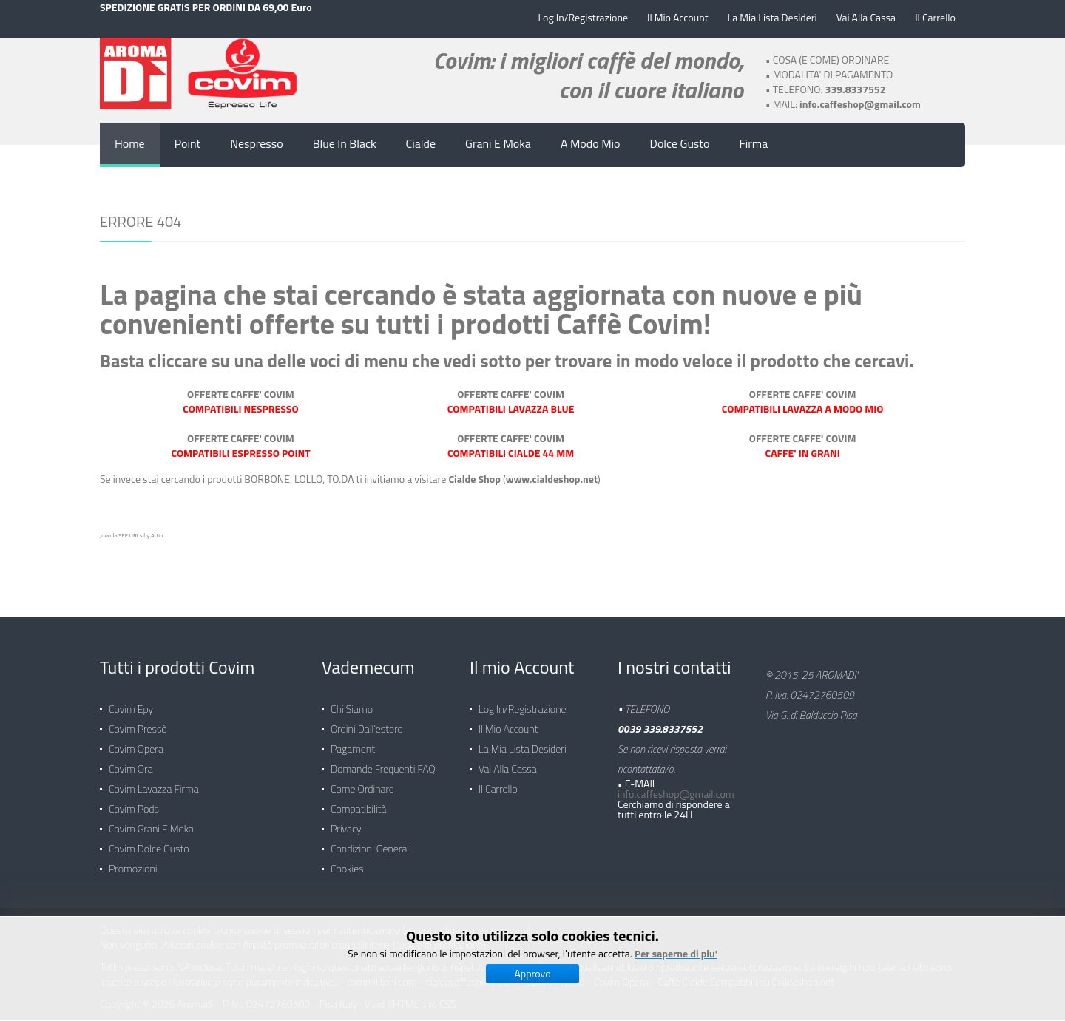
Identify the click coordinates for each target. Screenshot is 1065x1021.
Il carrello (498, 781)
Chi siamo (352, 701)
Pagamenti (354, 741)
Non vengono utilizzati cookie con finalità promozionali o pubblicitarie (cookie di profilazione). (293, 937)
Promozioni (133, 861)
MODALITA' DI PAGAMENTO (833, 73)
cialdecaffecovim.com (471, 974)
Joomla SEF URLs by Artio (131, 534)
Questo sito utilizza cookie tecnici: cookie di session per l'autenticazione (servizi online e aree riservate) (315, 922)
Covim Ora (131, 761)
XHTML (403, 996)
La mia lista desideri (523, 741)
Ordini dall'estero (367, 721)
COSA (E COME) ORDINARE (831, 59)
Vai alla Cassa (508, 761)
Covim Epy (131, 701)
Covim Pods (134, 801)
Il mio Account (508, 721)
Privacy (346, 821)
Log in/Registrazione (523, 701)
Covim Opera (136, 741)
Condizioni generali (371, 841)
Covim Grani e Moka (151, 821)
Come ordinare (362, 781)
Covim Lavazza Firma (154, 781)
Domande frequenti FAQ (383, 761)
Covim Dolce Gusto (149, 841)
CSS (447, 996)
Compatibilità (358, 801)
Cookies (347, 861)
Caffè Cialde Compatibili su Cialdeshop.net (746, 974)
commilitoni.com (382, 974)
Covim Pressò (138, 721)
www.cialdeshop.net (552, 478)
